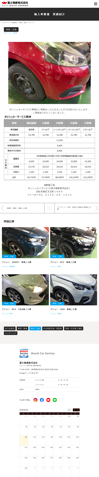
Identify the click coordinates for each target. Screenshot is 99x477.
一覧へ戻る (49, 208)
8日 (69, 426)
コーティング (10, 333)
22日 (69, 447)
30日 (51, 416)
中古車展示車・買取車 (52, 328)
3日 (26, 426)
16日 (77, 437)
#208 (15, 33)
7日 (61, 426)
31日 (60, 416)
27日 (26, 416)
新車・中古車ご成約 (73, 328)
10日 (26, 437)
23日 (77, 447)
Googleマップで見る (28, 373)
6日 (52, 426)
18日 (34, 447)
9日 (78, 426)
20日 (51, 447)
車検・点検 (11, 29)
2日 (78, 416)
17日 (26, 447)
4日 (35, 426)
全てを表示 (9, 328)
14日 (60, 437)
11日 (34, 437)
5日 (44, 426)
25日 (34, 458)
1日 (69, 416)
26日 (43, 458)
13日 (51, 437)
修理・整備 (22, 328)
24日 (26, 458)
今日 (69, 410)
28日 (34, 416)
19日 (43, 447)
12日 (43, 437)
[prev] (74, 409)
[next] (78, 409)
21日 (60, 447)
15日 (69, 437)
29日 (43, 416)
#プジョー (8, 33)
